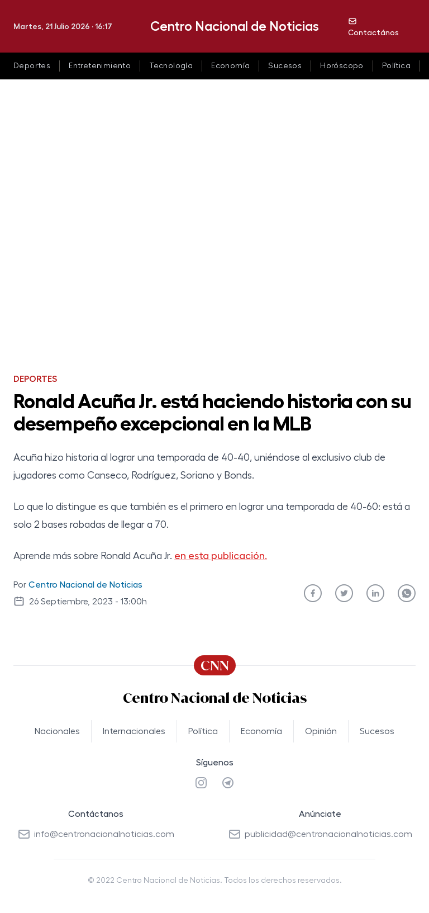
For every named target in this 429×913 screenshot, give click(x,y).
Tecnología (171, 66)
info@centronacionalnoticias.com (95, 834)
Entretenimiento (100, 66)
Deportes (31, 66)
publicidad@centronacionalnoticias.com (320, 834)
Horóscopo (342, 66)
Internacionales (134, 731)
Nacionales (57, 731)
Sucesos (285, 66)
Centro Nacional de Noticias (234, 26)
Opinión (321, 731)
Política (396, 66)
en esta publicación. (220, 556)
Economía (230, 66)
